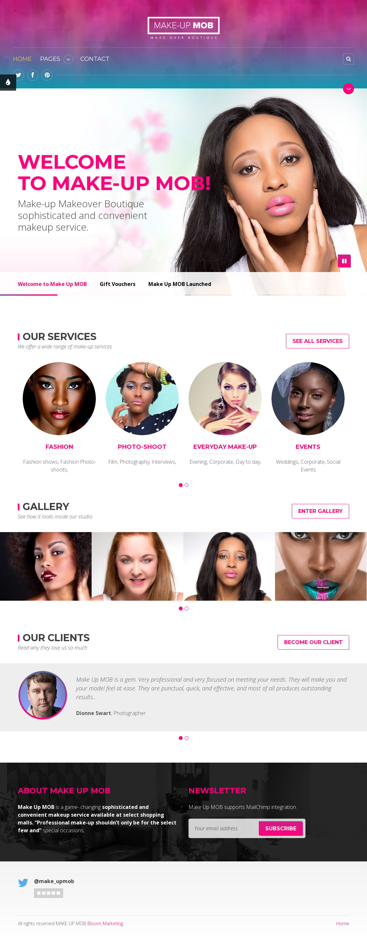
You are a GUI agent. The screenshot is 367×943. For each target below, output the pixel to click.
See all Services (317, 341)
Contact (94, 58)
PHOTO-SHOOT (142, 446)
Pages (50, 58)
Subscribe (280, 828)
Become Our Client (313, 642)
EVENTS (308, 446)
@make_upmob (54, 881)
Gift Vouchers (117, 284)
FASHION (59, 446)
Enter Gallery (320, 511)
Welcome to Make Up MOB (52, 284)
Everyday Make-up (225, 446)
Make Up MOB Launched (179, 284)
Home (22, 58)
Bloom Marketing (105, 923)
